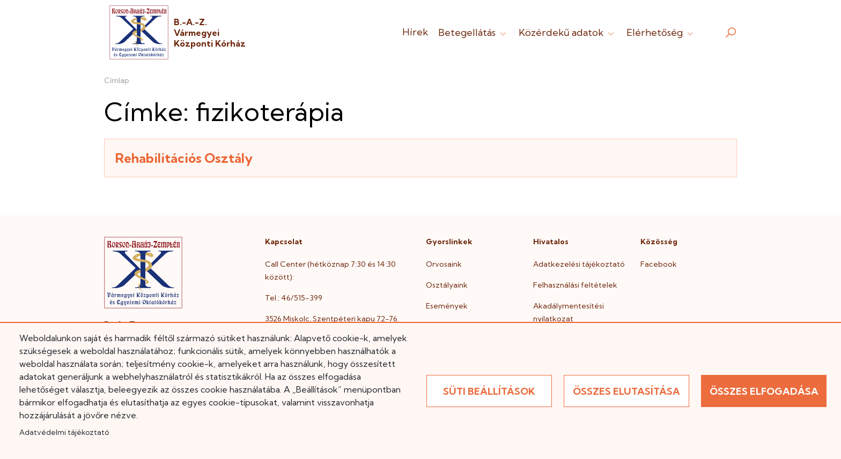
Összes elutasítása (626, 391)
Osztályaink (447, 285)
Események (447, 306)
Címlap (116, 80)
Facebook (658, 264)
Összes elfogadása (764, 391)
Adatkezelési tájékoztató (579, 264)
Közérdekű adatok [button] (567, 32)
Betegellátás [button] (473, 32)
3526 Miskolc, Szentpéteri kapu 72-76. (332, 318)
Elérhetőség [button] (661, 32)
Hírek (415, 32)
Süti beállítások (489, 391)
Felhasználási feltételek (575, 285)
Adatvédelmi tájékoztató (64, 432)
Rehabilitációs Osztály (184, 158)
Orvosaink (444, 264)
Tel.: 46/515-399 (293, 298)
